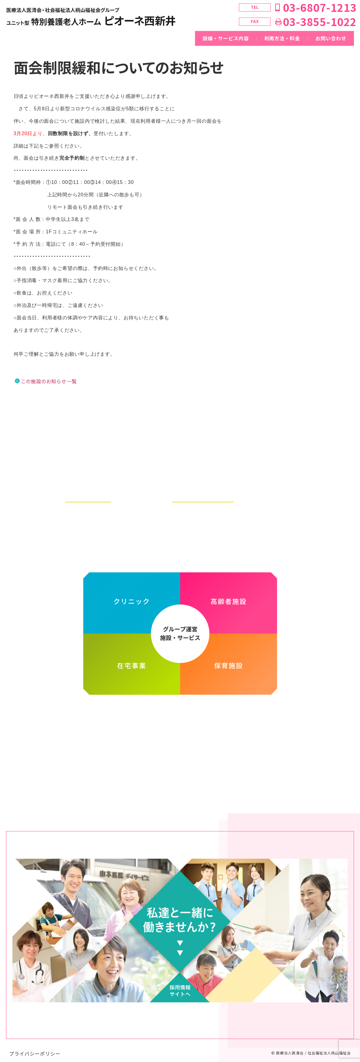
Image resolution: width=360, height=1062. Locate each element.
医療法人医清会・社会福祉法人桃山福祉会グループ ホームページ (180, 711)
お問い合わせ (330, 38)
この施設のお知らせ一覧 (49, 381)
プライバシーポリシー (35, 1047)
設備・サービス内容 (226, 38)
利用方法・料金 (282, 38)
